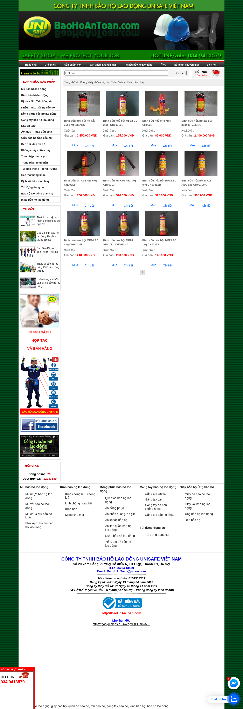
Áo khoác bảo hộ (116, 520)
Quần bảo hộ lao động (120, 535)
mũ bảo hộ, (99, 706)
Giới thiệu (50, 64)
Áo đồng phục (114, 508)
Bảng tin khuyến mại (186, 64)
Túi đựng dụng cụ (157, 534)
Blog (163, 64)
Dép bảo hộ (192, 520)
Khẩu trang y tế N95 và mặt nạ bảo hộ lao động (48, 283)
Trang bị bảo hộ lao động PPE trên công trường (48, 267)
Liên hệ (211, 64)
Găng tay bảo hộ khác (159, 514)
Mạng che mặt (74, 514)
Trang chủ (30, 64)
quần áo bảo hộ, (79, 706)
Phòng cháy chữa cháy (93, 82)
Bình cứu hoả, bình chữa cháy (127, 82)
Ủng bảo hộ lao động (199, 514)
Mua (75, 145)
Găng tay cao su (156, 493)
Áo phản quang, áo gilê (120, 514)
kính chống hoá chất (78, 503)
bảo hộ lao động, (39, 706)
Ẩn (36, 668)
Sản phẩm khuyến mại (103, 64)
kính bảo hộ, (138, 706)
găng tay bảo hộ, (118, 706)
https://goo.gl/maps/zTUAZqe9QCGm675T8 (121, 624)
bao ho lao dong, (158, 706)
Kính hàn (71, 509)
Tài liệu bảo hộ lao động (138, 64)
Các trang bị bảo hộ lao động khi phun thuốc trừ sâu (48, 236)
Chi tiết (89, 145)
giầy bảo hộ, (59, 706)
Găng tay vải (153, 499)
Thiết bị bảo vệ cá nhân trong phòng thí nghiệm (48, 221)
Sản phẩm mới (72, 64)
